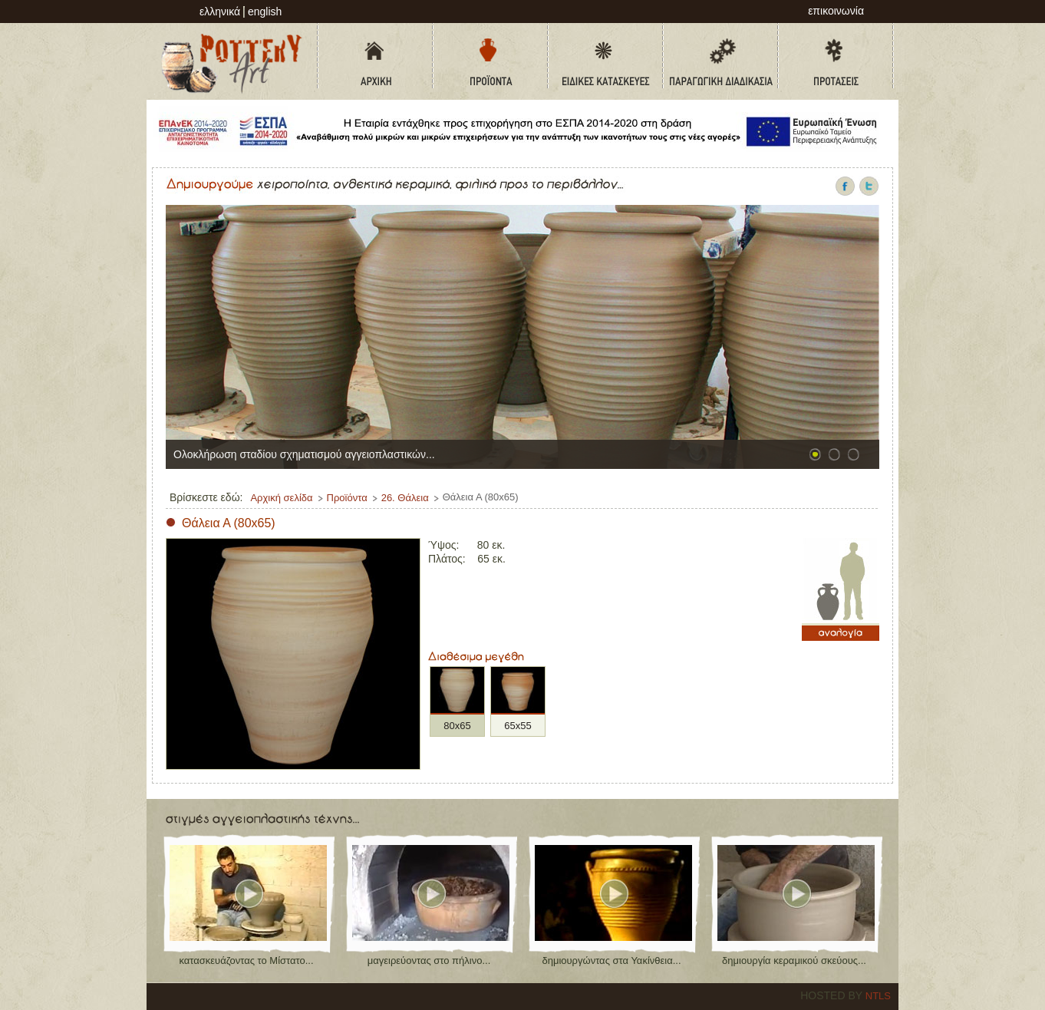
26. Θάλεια (405, 497)
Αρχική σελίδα (281, 497)
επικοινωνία (836, 11)
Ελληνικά (219, 11)
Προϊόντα (347, 497)
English (265, 11)
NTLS (878, 996)
